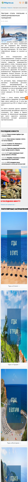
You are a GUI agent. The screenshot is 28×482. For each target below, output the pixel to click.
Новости (9, 7)
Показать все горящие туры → (8, 204)
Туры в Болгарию (13, 443)
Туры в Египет (13, 286)
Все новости (24, 167)
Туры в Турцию (13, 364)
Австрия (3, 42)
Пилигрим (3, 7)
